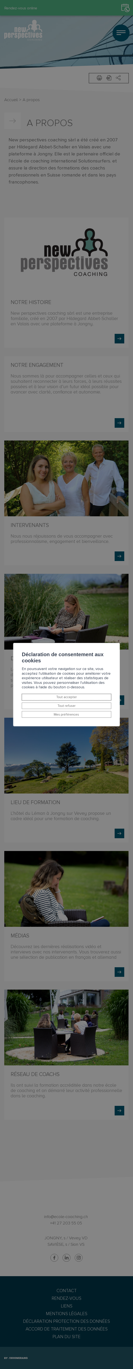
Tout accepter (66, 697)
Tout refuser (66, 706)
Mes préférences (66, 714)
